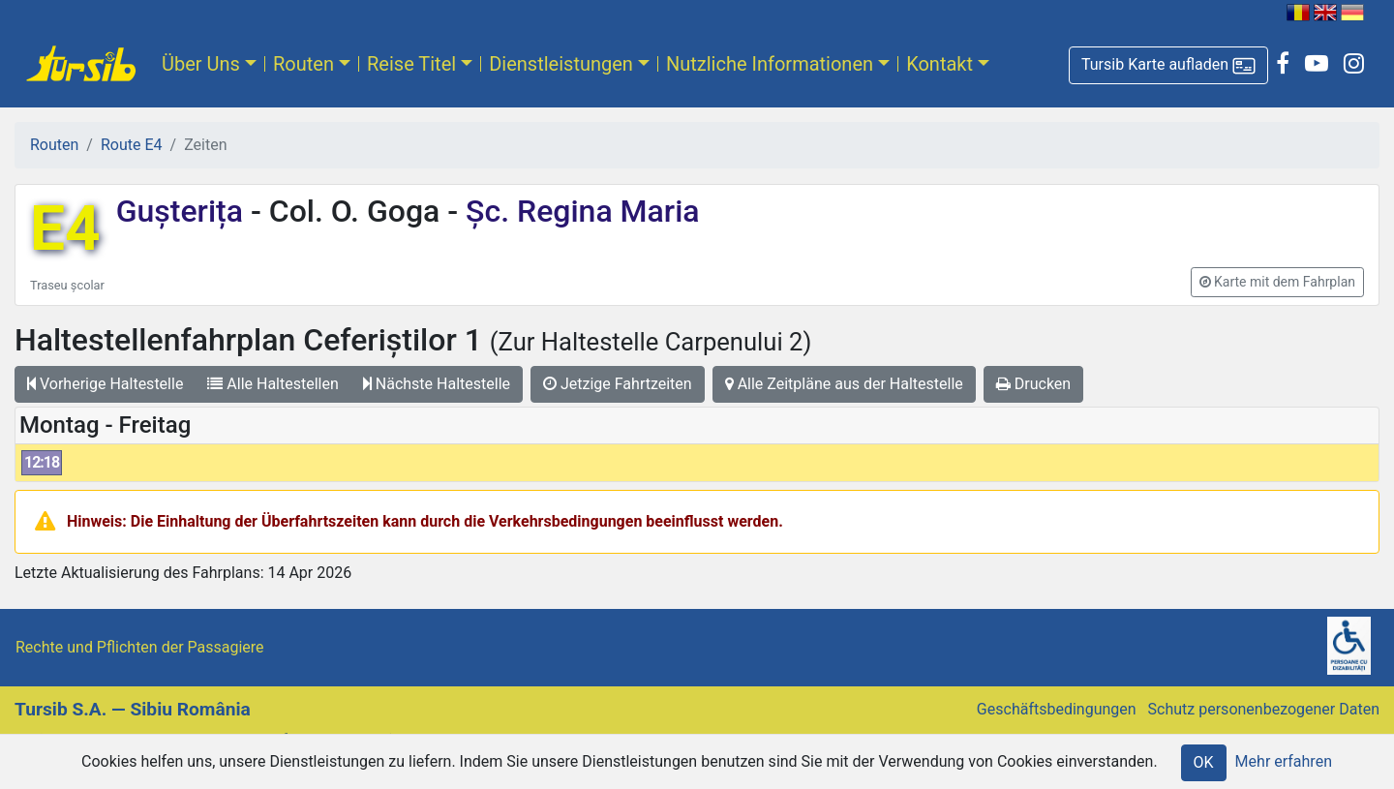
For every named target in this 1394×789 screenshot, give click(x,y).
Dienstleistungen (561, 64)
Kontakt (939, 64)
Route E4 (132, 145)
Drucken (1033, 384)
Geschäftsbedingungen (1056, 709)
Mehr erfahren (1283, 761)
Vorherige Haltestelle (105, 384)
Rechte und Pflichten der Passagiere (139, 647)
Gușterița (183, 211)
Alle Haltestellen (272, 384)
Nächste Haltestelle (436, 384)
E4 (65, 229)
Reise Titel (411, 64)
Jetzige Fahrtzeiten (617, 384)
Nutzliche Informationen (769, 64)
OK (1204, 762)
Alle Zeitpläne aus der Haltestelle (844, 384)
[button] (1168, 65)
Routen (303, 64)
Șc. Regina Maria (578, 211)
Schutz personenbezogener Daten (1263, 709)
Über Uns (201, 64)
